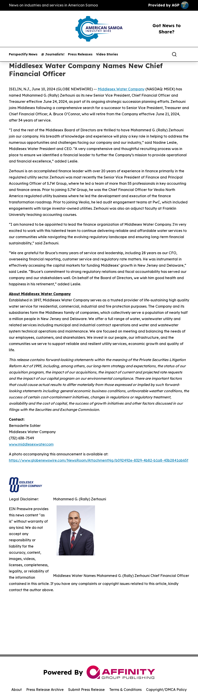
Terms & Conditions (125, 689)
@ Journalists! (52, 54)
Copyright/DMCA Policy (166, 689)
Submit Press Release (86, 689)
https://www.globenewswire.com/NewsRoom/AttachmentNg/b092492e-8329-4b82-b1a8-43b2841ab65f (98, 460)
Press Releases (80, 54)
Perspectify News (23, 54)
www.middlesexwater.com (31, 444)
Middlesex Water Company (121, 89)
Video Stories (107, 54)
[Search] (174, 54)
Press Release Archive (45, 689)
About (16, 689)
